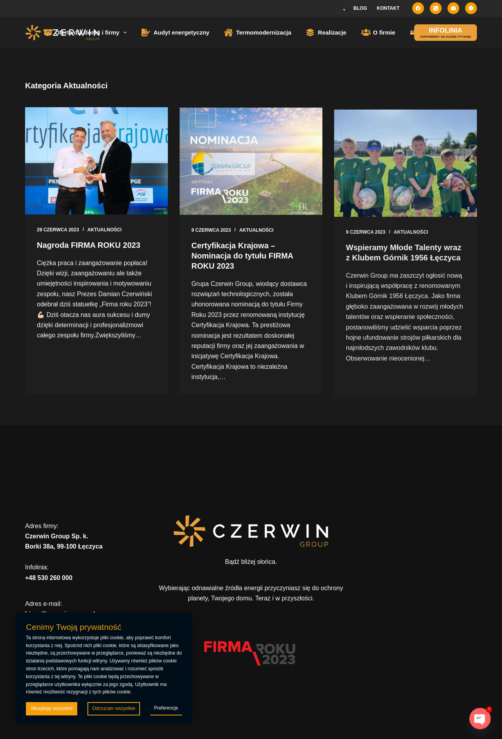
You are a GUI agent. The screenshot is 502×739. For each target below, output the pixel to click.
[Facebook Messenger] (471, 8)
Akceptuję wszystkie (52, 708)
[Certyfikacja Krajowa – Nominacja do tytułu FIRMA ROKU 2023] (251, 162)
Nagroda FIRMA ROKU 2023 (88, 245)
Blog (360, 8)
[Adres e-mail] (453, 8)
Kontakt (388, 8)
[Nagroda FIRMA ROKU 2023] (96, 161)
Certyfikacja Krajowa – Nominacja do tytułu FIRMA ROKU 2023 (242, 257)
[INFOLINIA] (445, 32)
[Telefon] (436, 8)
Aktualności (104, 230)
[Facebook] (418, 8)
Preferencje (166, 708)
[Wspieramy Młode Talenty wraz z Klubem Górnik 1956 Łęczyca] (405, 171)
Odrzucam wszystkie (113, 708)
